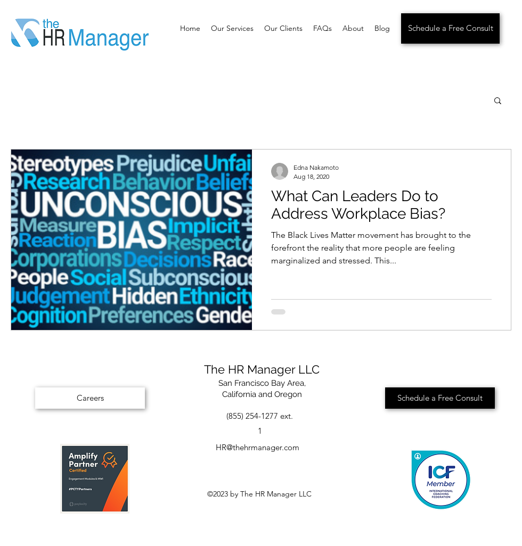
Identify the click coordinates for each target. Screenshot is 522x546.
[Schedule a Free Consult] (450, 28)
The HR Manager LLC (262, 369)
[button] (498, 101)
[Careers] (90, 398)
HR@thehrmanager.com (257, 447)
